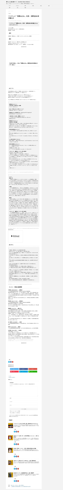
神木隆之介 (13, 377)
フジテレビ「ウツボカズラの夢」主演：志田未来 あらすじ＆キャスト (26, 423)
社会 (41, 5)
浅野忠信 (10, 377)
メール (11, 401)
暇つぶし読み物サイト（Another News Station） (18, 1)
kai (11, 379)
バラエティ (17, 5)
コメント (11, 385)
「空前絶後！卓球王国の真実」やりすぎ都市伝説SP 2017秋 (20, 486)
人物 (48, 5)
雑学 (25, 5)
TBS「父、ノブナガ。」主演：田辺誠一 (17, 485)
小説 (17, 7)
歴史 (33, 5)
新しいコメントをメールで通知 (15, 411)
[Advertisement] (23, 54)
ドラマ (10, 5)
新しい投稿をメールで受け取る (15, 412)
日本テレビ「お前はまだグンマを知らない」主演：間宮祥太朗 (25, 460)
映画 (25, 7)
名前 (10, 398)
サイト (11, 405)
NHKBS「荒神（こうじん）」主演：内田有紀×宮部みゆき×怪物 (25, 448)
